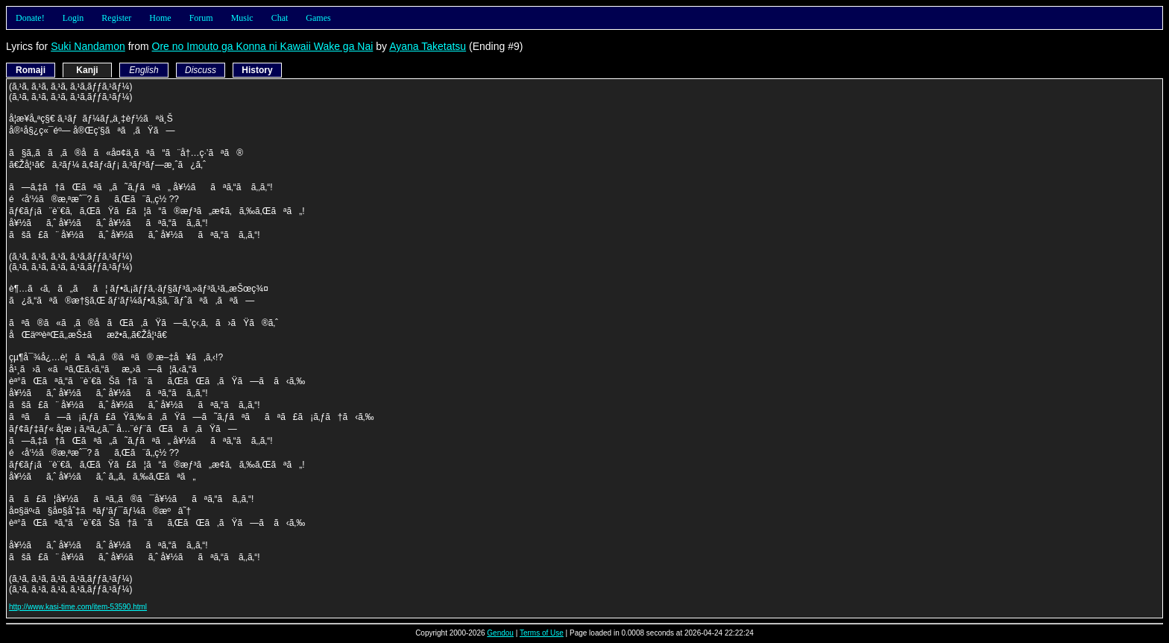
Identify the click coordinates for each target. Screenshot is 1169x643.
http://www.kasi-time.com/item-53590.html (78, 607)
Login (73, 18)
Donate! (30, 18)
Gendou (500, 633)
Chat (280, 18)
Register (116, 18)
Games (318, 18)
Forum (201, 18)
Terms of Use (542, 633)
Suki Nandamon (88, 46)
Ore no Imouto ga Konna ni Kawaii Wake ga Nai (263, 46)
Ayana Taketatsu (427, 46)
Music (242, 18)
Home (160, 18)
